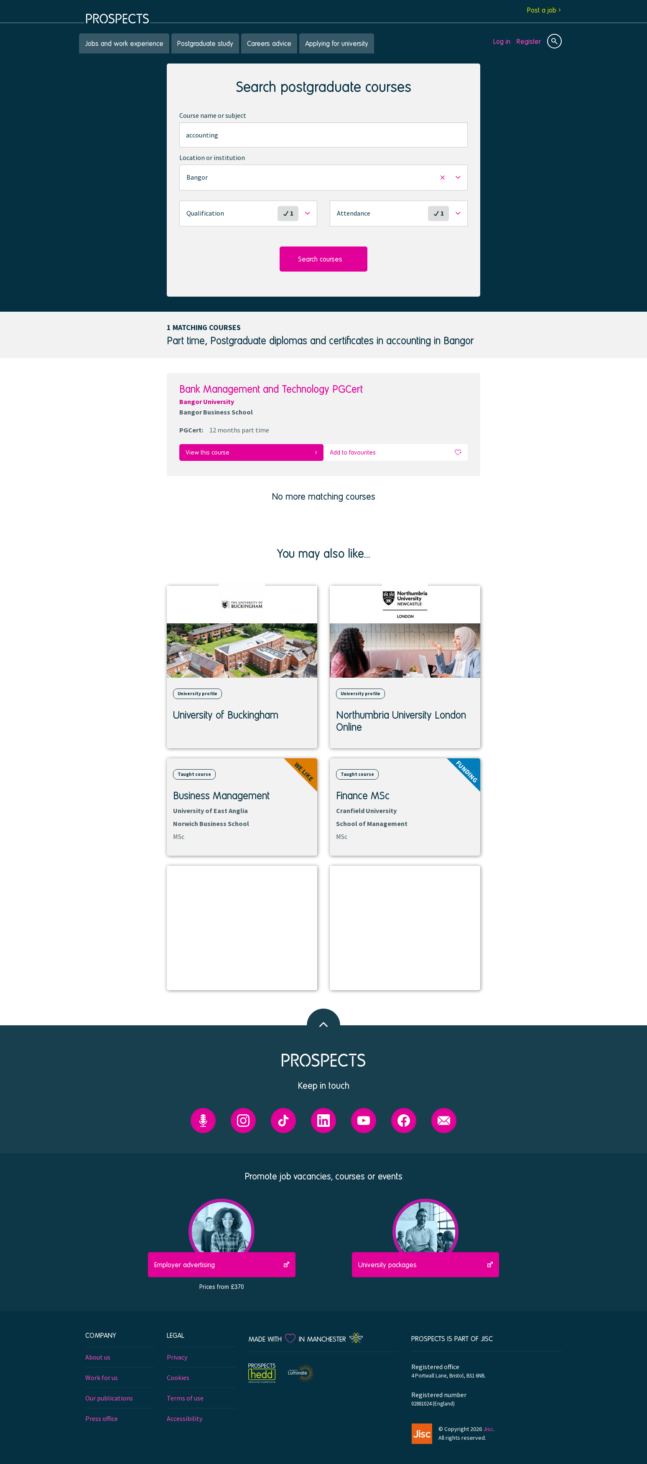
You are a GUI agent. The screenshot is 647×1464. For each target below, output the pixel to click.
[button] (323, 177)
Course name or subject (212, 115)
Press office (101, 1413)
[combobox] (323, 134)
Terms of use (185, 1393)
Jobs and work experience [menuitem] (124, 43)
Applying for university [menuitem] (336, 43)
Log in (501, 41)
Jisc (488, 1424)
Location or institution (212, 157)
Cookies (178, 1372)
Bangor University (206, 401)
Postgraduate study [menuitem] (205, 43)
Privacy (177, 1352)
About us (97, 1352)
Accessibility (184, 1413)
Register (529, 41)
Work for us (101, 1372)
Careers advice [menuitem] (269, 43)
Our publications (109, 1393)
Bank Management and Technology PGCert (271, 389)
